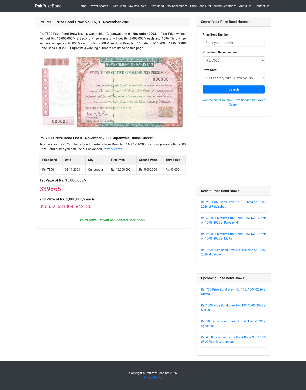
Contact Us (262, 6)
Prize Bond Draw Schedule (167, 6)
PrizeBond (48, 6)
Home (82, 6)
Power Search (99, 6)
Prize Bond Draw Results (128, 6)
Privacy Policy (153, 377)
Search (233, 89)
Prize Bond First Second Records (211, 6)
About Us (245, 6)
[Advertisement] (234, 151)
